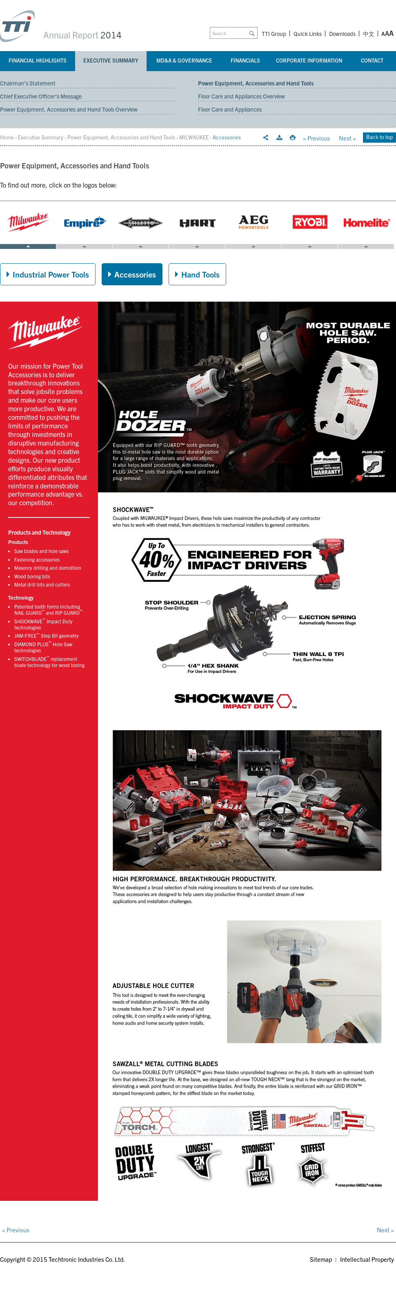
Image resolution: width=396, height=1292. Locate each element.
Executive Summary (110, 60)
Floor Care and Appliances (230, 109)
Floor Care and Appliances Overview (241, 96)
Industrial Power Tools (51, 274)
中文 (368, 34)
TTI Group (274, 33)
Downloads (342, 33)
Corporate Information (309, 60)
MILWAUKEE (194, 137)
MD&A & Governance (184, 60)
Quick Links (308, 33)
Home (7, 137)
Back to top (379, 136)
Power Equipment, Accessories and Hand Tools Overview (69, 109)
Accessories (135, 274)
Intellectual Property (367, 1259)
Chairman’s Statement (28, 83)
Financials (245, 60)
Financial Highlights (38, 60)
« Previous (316, 138)
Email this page (266, 138)
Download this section (279, 138)
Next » (347, 138)
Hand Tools (200, 274)
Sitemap (321, 1259)
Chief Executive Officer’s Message (41, 96)
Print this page (292, 138)
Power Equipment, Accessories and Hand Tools (256, 83)
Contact (372, 60)
